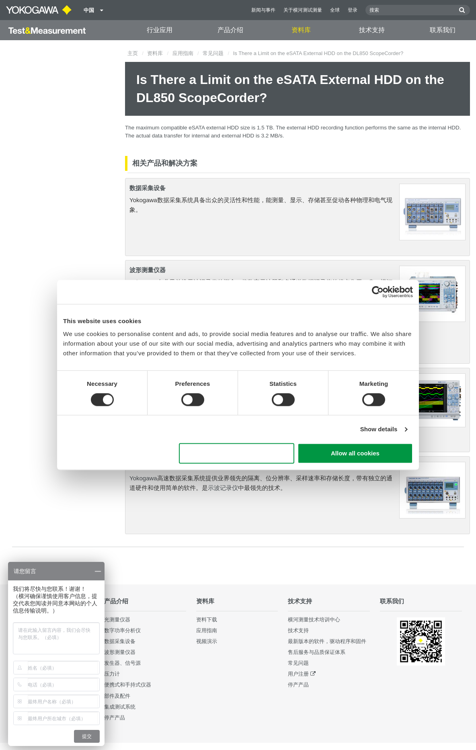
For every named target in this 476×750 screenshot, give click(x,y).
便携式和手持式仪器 (127, 685)
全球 (335, 10)
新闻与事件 (263, 10)
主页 (132, 53)
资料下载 (206, 620)
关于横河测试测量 (302, 10)
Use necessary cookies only (237, 453)
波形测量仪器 (147, 269)
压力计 (112, 674)
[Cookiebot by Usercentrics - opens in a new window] (378, 292)
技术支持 (372, 30)
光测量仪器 (117, 620)
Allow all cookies (355, 453)
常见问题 (213, 53)
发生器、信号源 (122, 663)
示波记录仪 (223, 487)
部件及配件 (117, 696)
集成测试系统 (119, 707)
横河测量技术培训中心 (314, 620)
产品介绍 (230, 30)
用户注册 (298, 674)
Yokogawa (143, 478)
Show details (379, 429)
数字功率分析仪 (122, 630)
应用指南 (182, 53)
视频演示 (206, 641)
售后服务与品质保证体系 (316, 652)
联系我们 (442, 30)
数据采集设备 (147, 187)
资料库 (301, 30)
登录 (352, 10)
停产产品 (114, 718)
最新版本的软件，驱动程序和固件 (327, 641)
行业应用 (159, 30)
